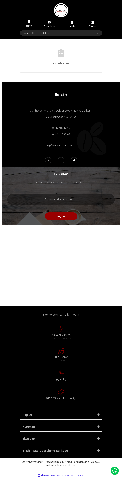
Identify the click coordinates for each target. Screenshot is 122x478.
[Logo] (61, 10)
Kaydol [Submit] (61, 216)
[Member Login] (72, 24)
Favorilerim (49, 26)
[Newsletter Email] (61, 199)
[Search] (61, 33)
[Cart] (92, 24)
